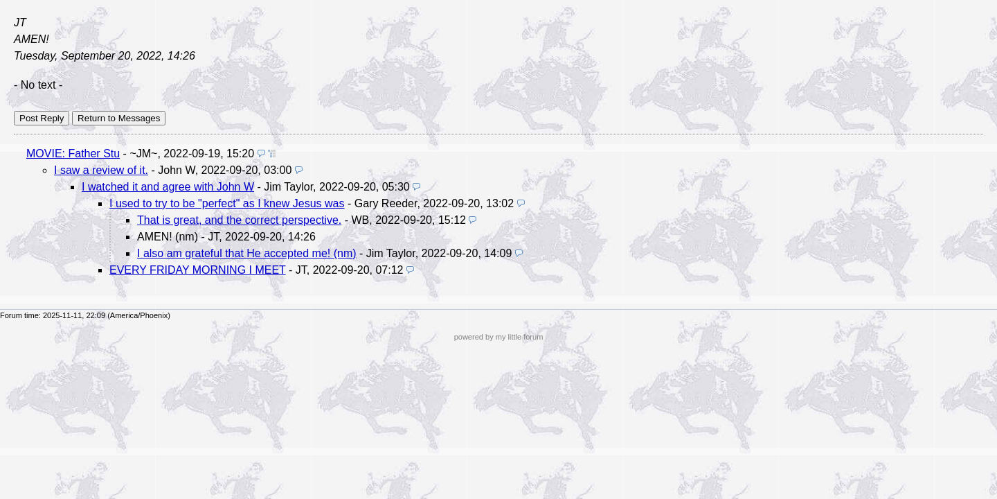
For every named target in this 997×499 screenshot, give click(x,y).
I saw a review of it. (101, 170)
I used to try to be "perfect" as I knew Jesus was (227, 203)
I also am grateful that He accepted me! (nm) (247, 253)
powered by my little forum (499, 337)
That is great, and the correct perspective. (239, 220)
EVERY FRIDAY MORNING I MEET (197, 270)
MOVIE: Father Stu (73, 153)
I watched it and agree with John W (168, 187)
